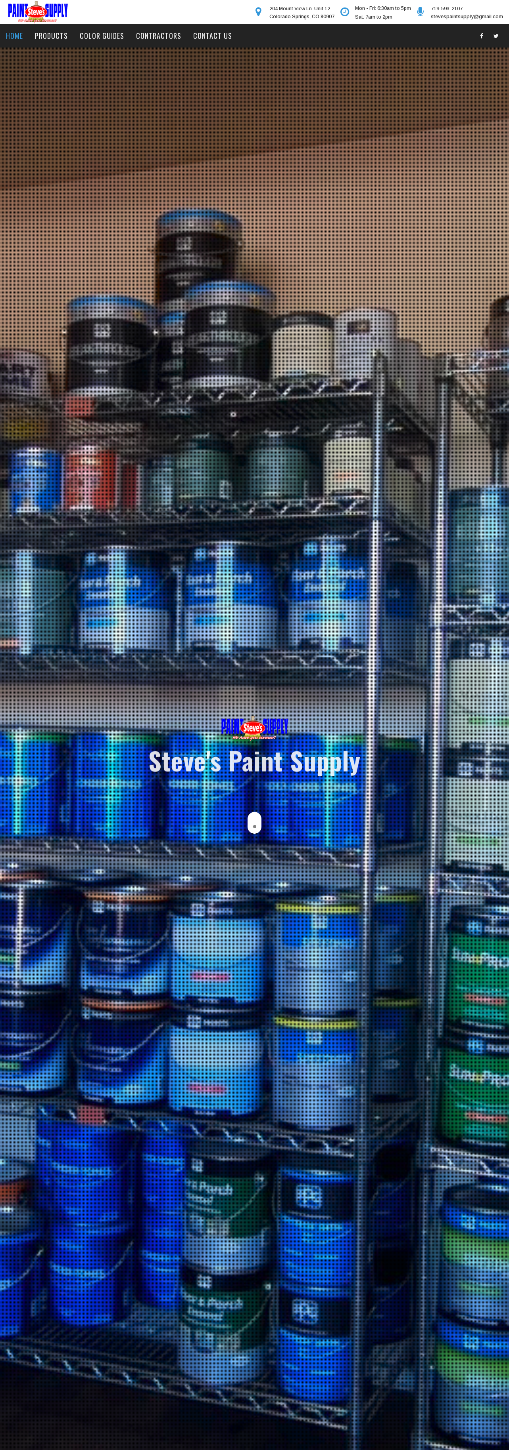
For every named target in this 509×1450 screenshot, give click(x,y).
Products (51, 35)
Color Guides (102, 35)
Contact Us (212, 35)
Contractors (158, 35)
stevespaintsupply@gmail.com (467, 16)
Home (14, 35)
